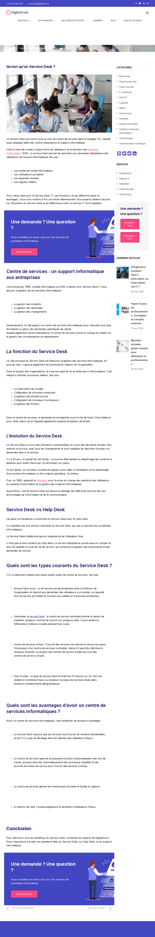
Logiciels (123, 102)
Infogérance (125, 173)
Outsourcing (45, 20)
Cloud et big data (128, 81)
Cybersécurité (126, 189)
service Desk (37, 616)
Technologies (27, 48)
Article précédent (23, 908)
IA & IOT (123, 97)
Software (123, 118)
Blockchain (124, 76)
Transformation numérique (132, 143)
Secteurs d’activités (73, 20)
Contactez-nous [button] (129, 224)
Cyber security (126, 87)
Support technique (128, 124)
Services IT (23, 20)
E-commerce (125, 92)
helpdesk (41, 480)
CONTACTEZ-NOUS (132, 20)
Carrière (97, 20)
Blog (113, 20)
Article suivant (96, 908)
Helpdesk (124, 183)
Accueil (10, 48)
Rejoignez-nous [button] (129, 237)
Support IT (124, 178)
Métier (122, 108)
